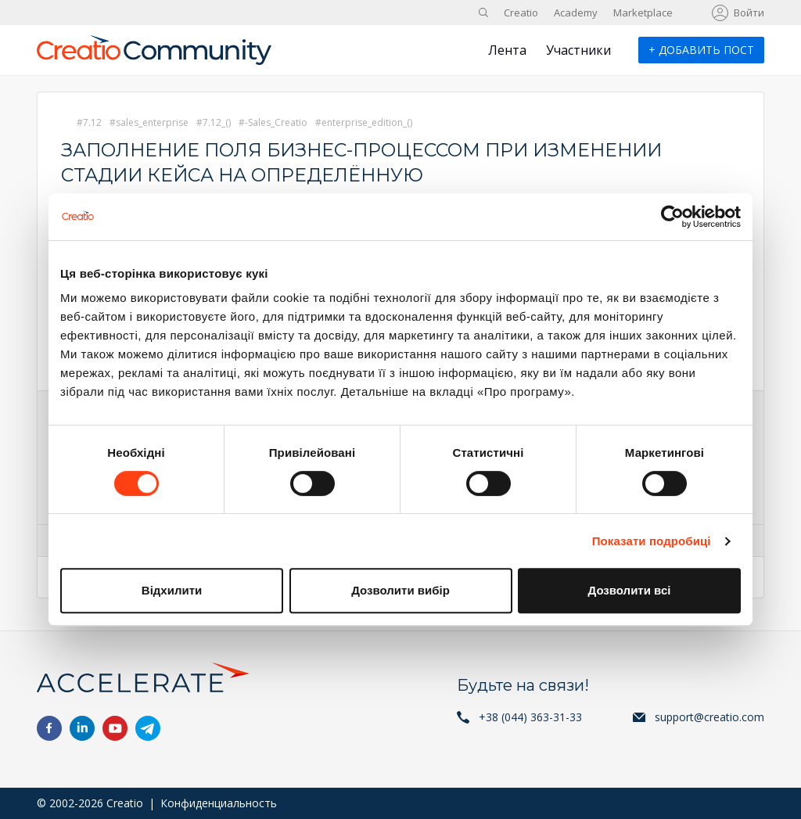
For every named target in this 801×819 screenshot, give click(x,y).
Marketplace (643, 12)
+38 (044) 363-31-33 (530, 716)
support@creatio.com (709, 716)
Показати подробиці (651, 541)
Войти (749, 12)
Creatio (521, 12)
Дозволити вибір (400, 590)
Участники (578, 50)
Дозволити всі (629, 590)
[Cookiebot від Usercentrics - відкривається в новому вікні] (672, 216)
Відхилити (172, 590)
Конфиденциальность (218, 803)
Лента (507, 50)
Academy (576, 12)
